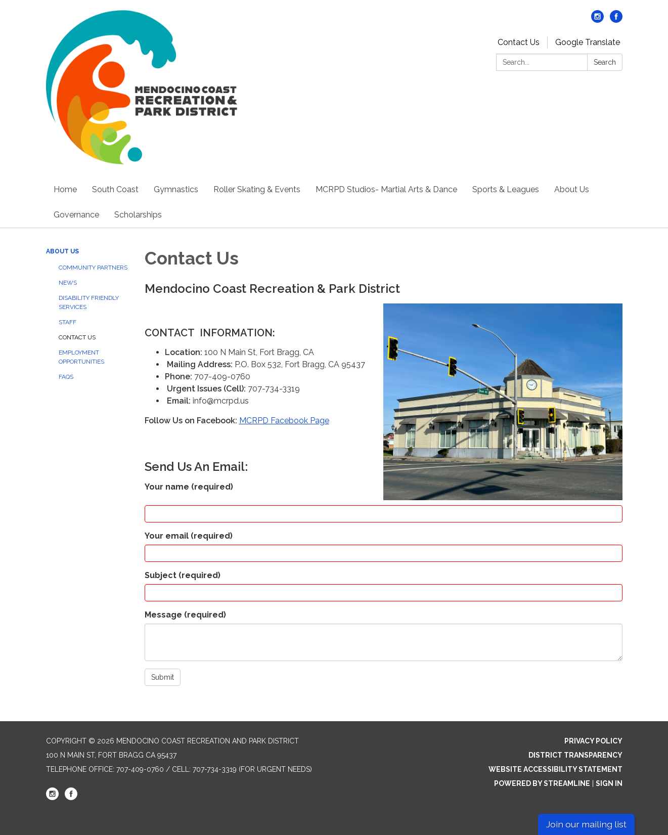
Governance (76, 214)
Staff (67, 322)
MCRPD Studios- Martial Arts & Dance (386, 189)
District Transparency (575, 755)
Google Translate (587, 42)
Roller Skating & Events (256, 189)
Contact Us (519, 42)
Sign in (609, 783)
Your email (189, 536)
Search (605, 62)
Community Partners (93, 267)
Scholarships (138, 214)
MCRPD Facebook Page (284, 420)
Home (65, 189)
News (68, 282)
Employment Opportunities (81, 357)
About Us (571, 189)
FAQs (66, 376)
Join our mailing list (586, 824)
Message (185, 615)
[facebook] (616, 20)
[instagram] (597, 20)
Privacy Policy (593, 741)
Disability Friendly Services (89, 302)
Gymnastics (176, 189)
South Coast (115, 189)
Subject (182, 575)
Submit (162, 677)
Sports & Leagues (505, 189)
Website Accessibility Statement (555, 769)
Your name (189, 487)
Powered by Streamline (542, 783)
